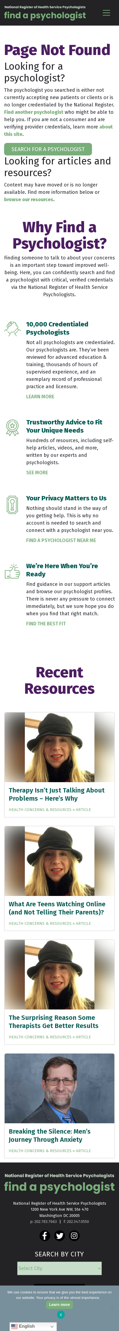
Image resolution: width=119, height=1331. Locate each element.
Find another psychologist (33, 112)
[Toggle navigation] (106, 13)
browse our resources (28, 200)
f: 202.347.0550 (76, 1221)
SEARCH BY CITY (59, 1254)
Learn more (59, 1304)
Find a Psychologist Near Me (61, 540)
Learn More (40, 397)
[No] (112, 1308)
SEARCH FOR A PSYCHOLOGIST (48, 149)
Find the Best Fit (46, 624)
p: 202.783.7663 (43, 1221)
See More (37, 473)
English (23, 1326)
